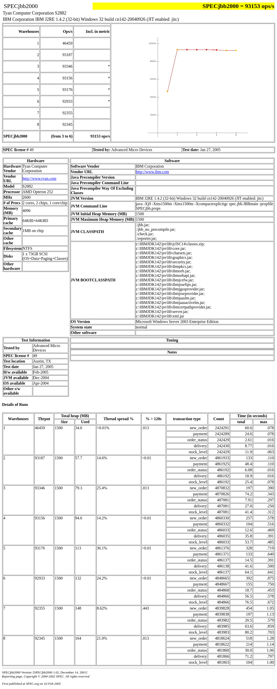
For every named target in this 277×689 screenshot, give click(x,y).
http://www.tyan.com (39, 178)
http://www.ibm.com (152, 172)
